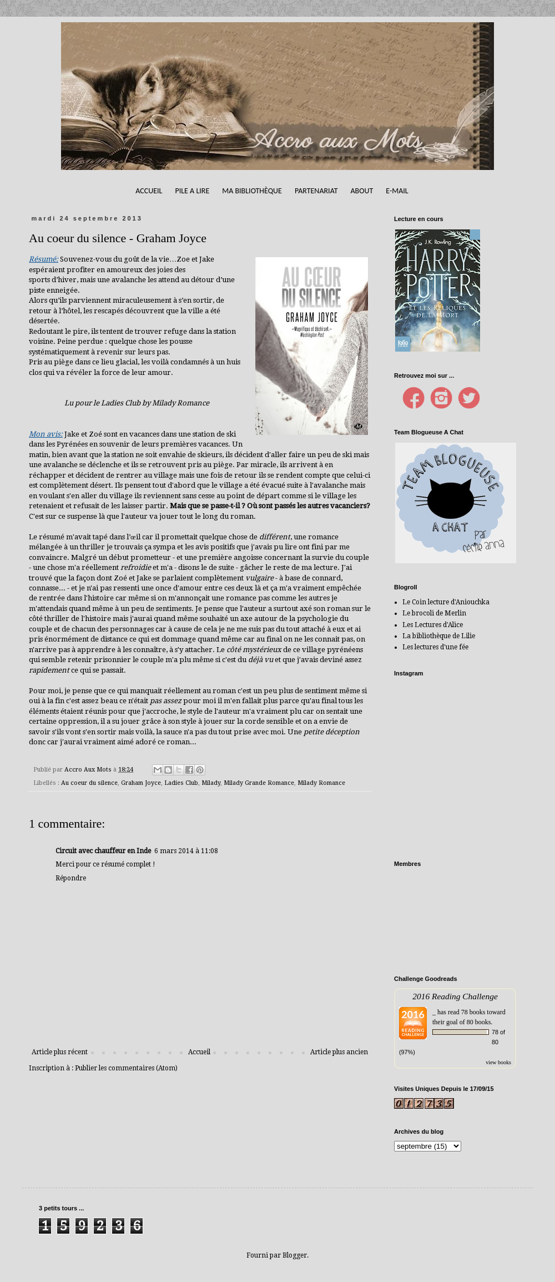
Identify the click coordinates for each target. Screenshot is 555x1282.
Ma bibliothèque (252, 191)
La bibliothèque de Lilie (438, 636)
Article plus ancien (339, 1052)
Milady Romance (321, 783)
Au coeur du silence (89, 783)
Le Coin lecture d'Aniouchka (446, 602)
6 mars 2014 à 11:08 (186, 851)
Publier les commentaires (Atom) (126, 1068)
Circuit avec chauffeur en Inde (103, 851)
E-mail (397, 191)
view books (498, 1062)
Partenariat (316, 191)
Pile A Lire (192, 191)
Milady (210, 783)
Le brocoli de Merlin (434, 613)
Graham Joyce (141, 783)
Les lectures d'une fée (435, 647)
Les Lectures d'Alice (432, 625)
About (361, 191)
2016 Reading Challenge (455, 996)
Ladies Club (181, 783)
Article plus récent (60, 1052)
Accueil (148, 191)
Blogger (294, 1255)
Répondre (71, 878)
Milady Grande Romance (259, 783)
